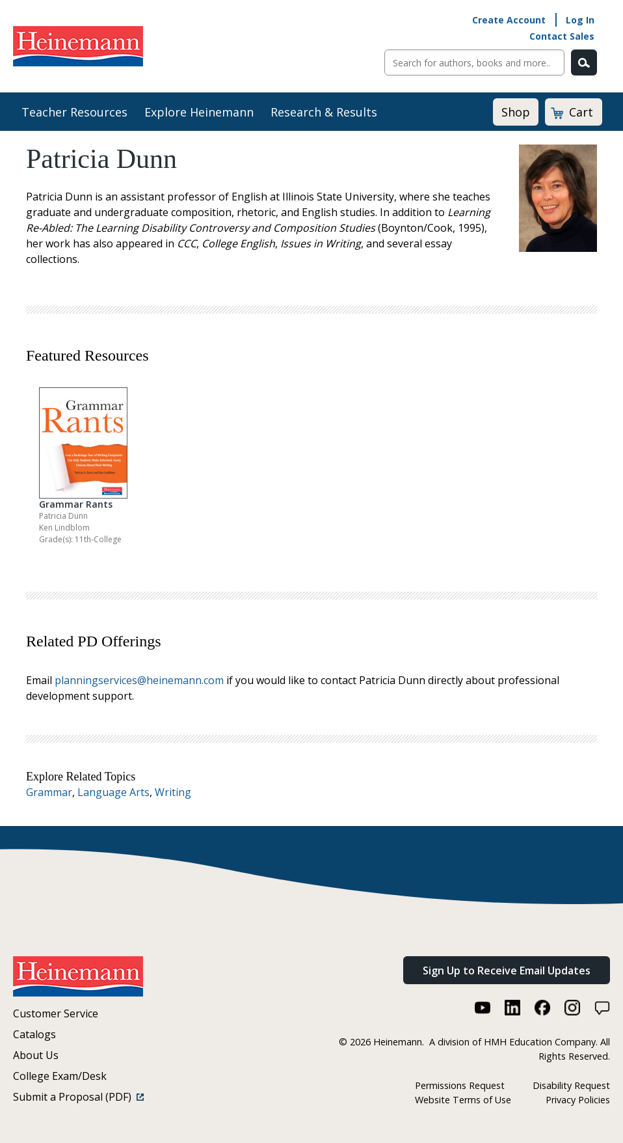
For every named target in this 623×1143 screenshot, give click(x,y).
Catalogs (34, 1034)
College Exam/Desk (60, 1076)
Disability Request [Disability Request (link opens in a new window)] (571, 1085)
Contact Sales (561, 36)
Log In (580, 20)
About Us (36, 1055)
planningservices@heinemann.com (139, 680)
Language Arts (113, 792)
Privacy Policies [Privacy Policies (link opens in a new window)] (578, 1100)
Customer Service (55, 1013)
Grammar (49, 792)
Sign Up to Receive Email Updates (506, 970)
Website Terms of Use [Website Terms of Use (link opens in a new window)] (463, 1100)
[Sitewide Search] (474, 62)
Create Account (509, 20)
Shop (515, 112)
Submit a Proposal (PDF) (78, 1097)
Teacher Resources (74, 112)
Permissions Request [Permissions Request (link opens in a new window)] (460, 1085)
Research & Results (324, 112)
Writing (173, 792)
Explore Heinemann (199, 112)
